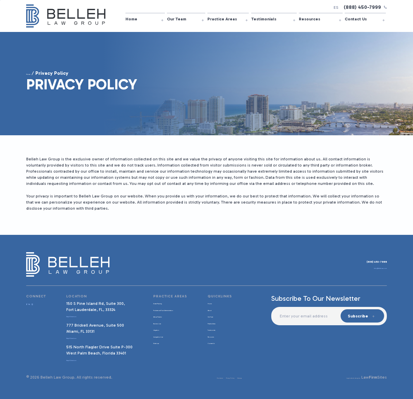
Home (131, 19)
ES (336, 7)
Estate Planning (164, 302)
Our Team (176, 19)
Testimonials (263, 19)
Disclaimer (189, 377)
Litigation (159, 334)
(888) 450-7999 (365, 7)
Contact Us (356, 19)
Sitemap (239, 377)
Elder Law (159, 347)
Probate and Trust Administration (167, 312)
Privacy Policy (215, 377)
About (210, 309)
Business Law (162, 327)
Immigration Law (166, 341)
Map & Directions (83, 315)
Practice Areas (222, 19)
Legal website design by (337, 377)
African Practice (164, 321)
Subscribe (357, 316)
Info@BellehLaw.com (367, 269)
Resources (309, 19)
